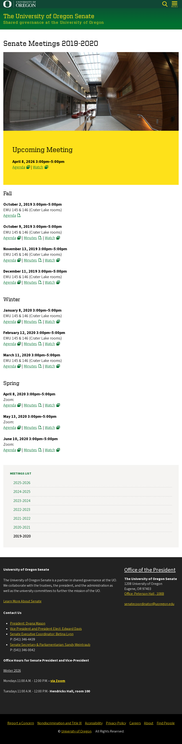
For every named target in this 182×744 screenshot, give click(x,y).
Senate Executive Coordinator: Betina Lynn (41, 634)
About (148, 723)
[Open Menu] (175, 4)
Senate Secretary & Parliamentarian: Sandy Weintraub (50, 644)
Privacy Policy (116, 723)
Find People (166, 723)
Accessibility (94, 723)
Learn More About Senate (22, 601)
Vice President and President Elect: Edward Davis (46, 628)
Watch (38, 167)
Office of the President (150, 570)
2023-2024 (21, 500)
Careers (135, 723)
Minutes (30, 237)
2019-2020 (22, 536)
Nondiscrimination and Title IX (59, 723)
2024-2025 (21, 491)
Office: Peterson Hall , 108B (144, 593)
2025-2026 (21, 483)
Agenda (18, 167)
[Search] (165, 4)
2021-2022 (21, 518)
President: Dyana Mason (27, 623)
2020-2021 (21, 527)
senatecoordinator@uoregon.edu (149, 603)
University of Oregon (76, 731)
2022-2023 (21, 509)
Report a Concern (20, 723)
